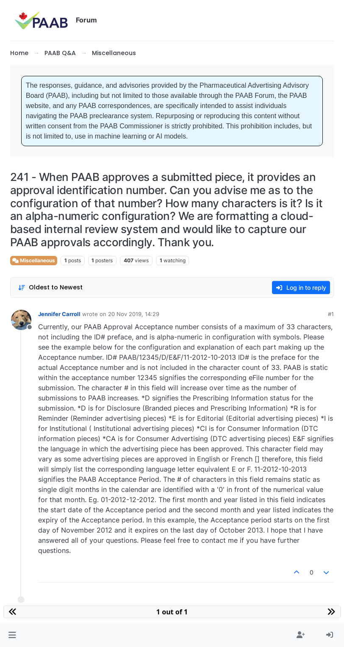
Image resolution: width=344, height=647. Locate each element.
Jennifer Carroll (59, 314)
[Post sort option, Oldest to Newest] (50, 287)
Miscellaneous (33, 260)
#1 (331, 314)
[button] (12, 635)
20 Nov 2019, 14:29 (133, 314)
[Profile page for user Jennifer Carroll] (21, 320)
